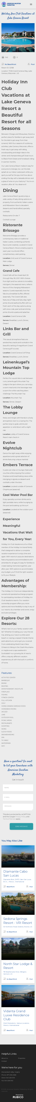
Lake (3, 715)
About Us (4, 1058)
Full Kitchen (6, 700)
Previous (3, 37)
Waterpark (6, 743)
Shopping (5, 726)
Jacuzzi (4, 712)
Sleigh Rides (6, 732)
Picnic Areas (6, 720)
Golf (3, 703)
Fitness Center (7, 697)
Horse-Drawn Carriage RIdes (13, 706)
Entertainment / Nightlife (12, 689)
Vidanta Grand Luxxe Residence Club (16, 1015)
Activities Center (8, 677)
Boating (4, 686)
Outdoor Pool (7, 717)
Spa (2, 737)
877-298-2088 (11, 1075)
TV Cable (4, 740)
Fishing (4, 695)
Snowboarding (7, 735)
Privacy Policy (20, 817)
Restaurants (6, 723)
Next (33, 37)
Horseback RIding (8, 709)
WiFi (3, 746)
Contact (4, 1061)
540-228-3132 (8, 1080)
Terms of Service (9, 819)
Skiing (3, 729)
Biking (4, 683)
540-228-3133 (10, 1078)
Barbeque (5, 680)
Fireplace (5, 692)
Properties (21, 1058)
